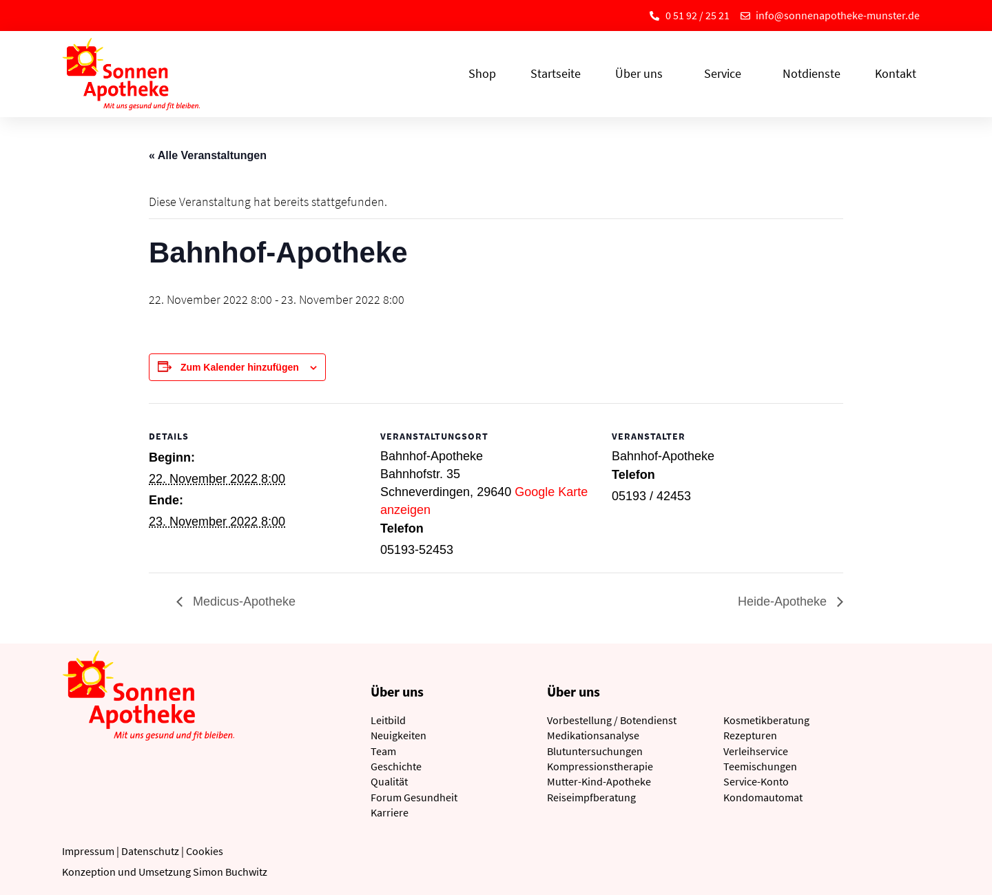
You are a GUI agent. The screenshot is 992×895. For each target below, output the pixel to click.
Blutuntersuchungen (595, 751)
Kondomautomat (763, 797)
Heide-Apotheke (784, 601)
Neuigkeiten (398, 735)
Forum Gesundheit (414, 797)
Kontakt (895, 73)
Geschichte (396, 766)
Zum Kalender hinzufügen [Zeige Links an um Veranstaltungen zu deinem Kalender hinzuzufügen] (239, 367)
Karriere (390, 812)
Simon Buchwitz (230, 871)
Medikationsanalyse (593, 735)
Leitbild (388, 720)
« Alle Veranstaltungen (208, 155)
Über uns (642, 73)
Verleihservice (755, 751)
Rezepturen (750, 735)
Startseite (555, 73)
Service (726, 73)
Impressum (88, 851)
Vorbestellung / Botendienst (611, 720)
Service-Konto (756, 781)
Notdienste (811, 73)
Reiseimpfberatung (591, 797)
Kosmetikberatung (766, 720)
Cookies (204, 851)
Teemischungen (760, 766)
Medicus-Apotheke (242, 601)
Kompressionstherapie (600, 766)
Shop (482, 73)
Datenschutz (150, 851)
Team (383, 751)
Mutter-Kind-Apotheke (599, 781)
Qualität (389, 781)
